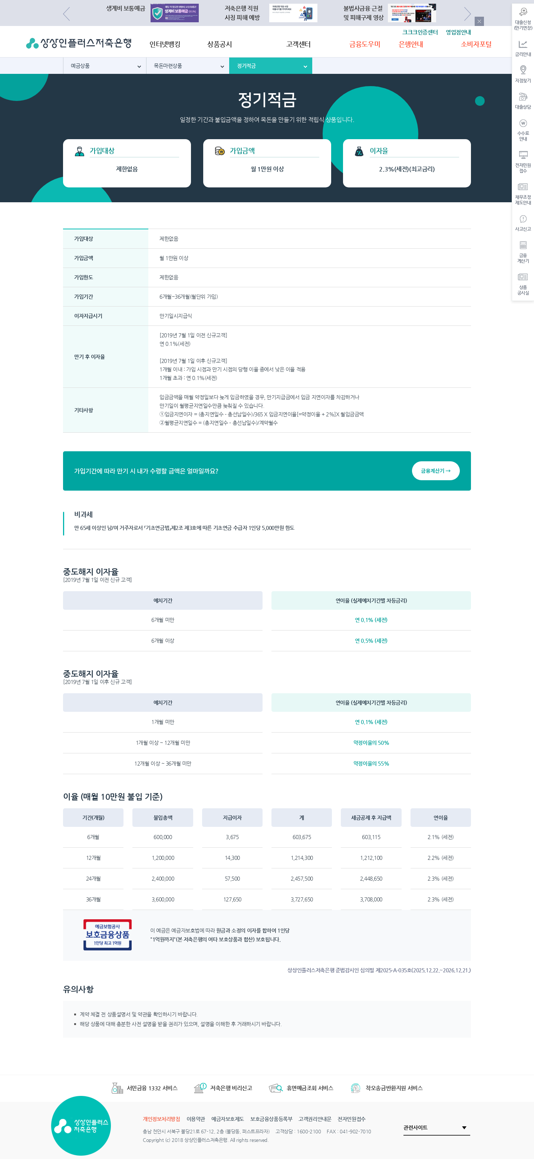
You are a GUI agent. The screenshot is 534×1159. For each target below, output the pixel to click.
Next (467, 14)
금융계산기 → (436, 470)
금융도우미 (364, 44)
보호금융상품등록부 (271, 1119)
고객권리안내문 (315, 1119)
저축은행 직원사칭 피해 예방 (242, 13)
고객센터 (298, 44)
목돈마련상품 (168, 66)
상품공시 (219, 44)
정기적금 (246, 66)
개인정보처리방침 (161, 1119)
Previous (66, 14)
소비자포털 (476, 44)
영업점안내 (458, 32)
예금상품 (80, 66)
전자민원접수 (351, 1119)
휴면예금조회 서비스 (301, 1088)
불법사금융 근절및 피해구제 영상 (363, 13)
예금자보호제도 (227, 1119)
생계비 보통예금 (125, 8)
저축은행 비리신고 (223, 1088)
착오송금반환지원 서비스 (386, 1088)
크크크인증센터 (420, 32)
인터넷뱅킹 (164, 44)
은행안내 (411, 44)
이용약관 (196, 1119)
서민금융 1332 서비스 (145, 1088)
